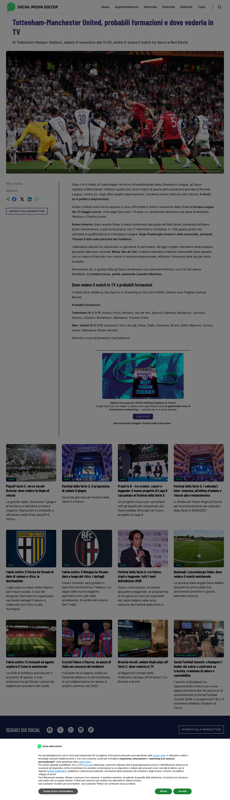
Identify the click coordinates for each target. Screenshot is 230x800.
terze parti (88, 765)
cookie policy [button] (84, 762)
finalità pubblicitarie (56, 771)
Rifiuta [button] (163, 791)
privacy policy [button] (159, 755)
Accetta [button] (182, 791)
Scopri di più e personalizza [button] (58, 791)
